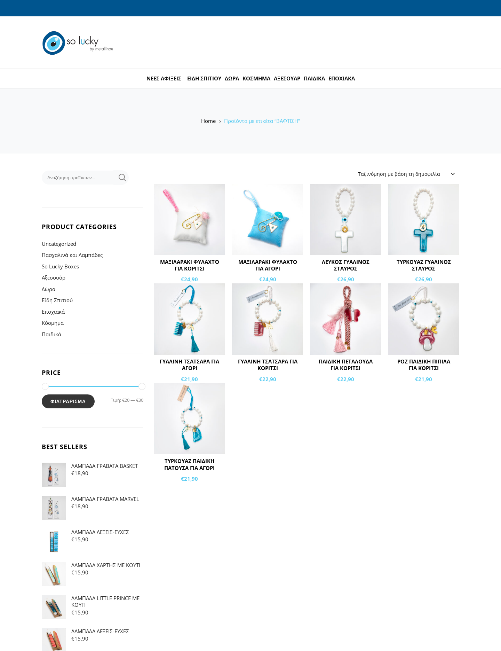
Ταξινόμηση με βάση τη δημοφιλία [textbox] (399, 174)
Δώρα (48, 288)
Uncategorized (59, 243)
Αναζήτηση (121, 177)
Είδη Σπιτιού (57, 300)
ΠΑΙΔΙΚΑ (314, 78)
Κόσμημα (53, 322)
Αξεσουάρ (53, 277)
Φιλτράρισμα (68, 401)
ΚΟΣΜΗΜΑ (256, 78)
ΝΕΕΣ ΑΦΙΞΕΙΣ (163, 78)
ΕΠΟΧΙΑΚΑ (341, 78)
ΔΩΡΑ (232, 78)
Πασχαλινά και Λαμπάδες (72, 254)
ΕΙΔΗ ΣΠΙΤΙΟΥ (204, 78)
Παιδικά (51, 334)
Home (208, 121)
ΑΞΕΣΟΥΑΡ (287, 78)
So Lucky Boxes (60, 266)
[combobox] (406, 173)
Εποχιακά (53, 311)
